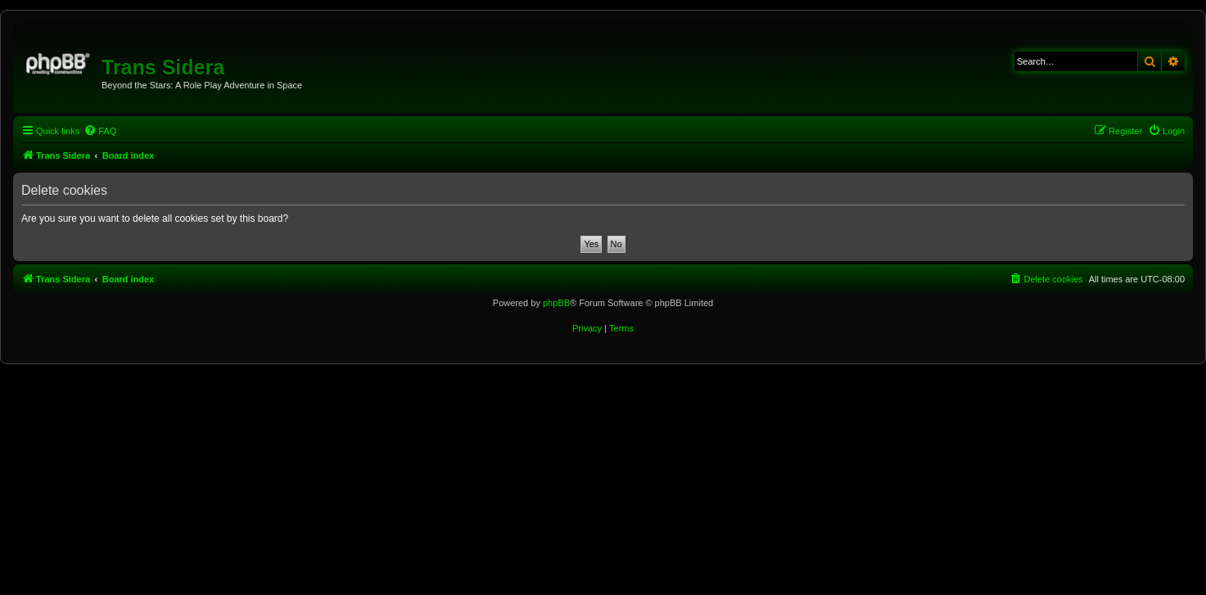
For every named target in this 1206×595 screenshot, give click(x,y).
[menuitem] (100, 131)
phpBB (556, 303)
